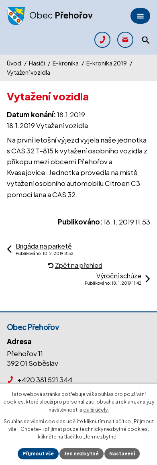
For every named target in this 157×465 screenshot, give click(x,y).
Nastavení (122, 454)
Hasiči (37, 63)
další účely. (96, 410)
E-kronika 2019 (106, 63)
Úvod (14, 63)
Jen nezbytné (81, 454)
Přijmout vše (38, 454)
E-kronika (66, 63)
